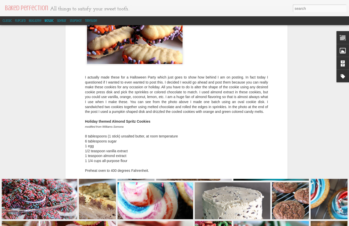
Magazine (35, 21)
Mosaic (49, 21)
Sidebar (61, 21)
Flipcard (20, 21)
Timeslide (91, 21)
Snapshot (76, 21)
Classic (7, 21)
